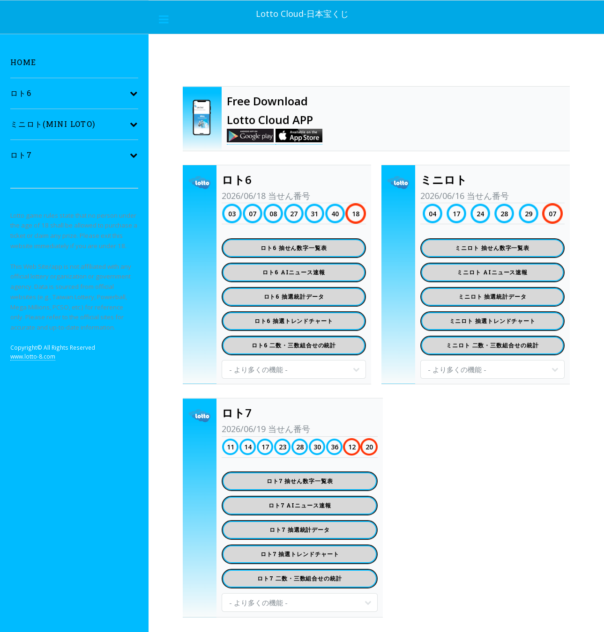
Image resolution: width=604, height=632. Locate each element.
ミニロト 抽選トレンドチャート (492, 320)
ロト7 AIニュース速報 (299, 505)
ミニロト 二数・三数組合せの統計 (492, 345)
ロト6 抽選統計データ (294, 296)
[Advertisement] (353, 62)
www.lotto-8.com (32, 356)
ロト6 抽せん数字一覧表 (294, 247)
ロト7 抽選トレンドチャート (300, 554)
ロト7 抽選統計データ (299, 529)
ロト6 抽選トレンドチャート (293, 320)
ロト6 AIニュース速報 (293, 272)
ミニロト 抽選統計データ (492, 296)
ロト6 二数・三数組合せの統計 (294, 345)
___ (164, 19)
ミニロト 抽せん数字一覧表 (492, 247)
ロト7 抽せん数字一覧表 (300, 481)
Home (23, 62)
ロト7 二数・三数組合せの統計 (299, 578)
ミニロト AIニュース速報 (492, 272)
